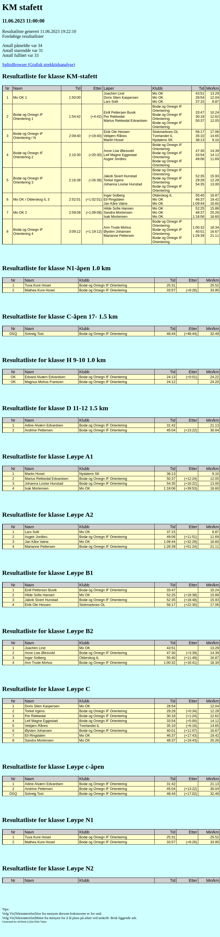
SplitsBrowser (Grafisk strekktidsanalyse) (38, 64)
